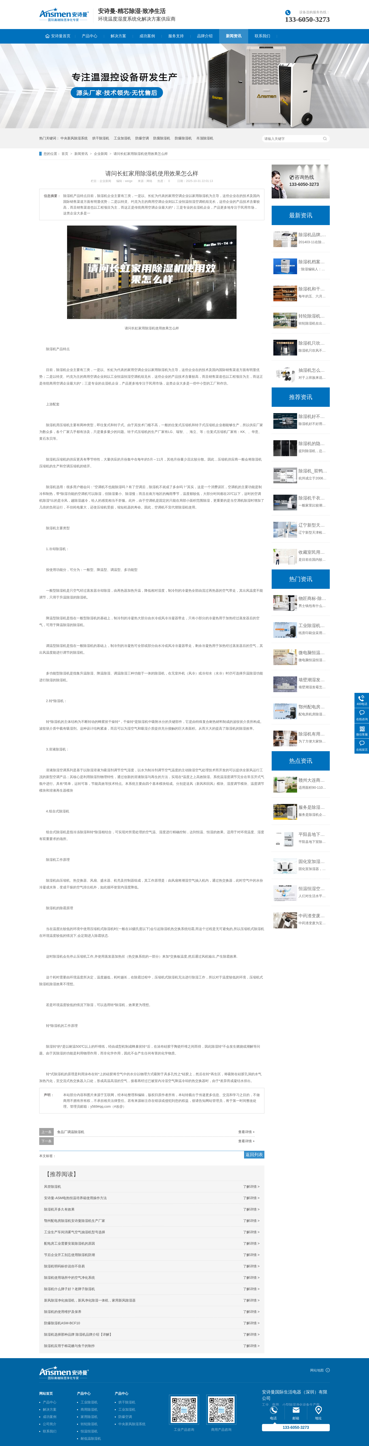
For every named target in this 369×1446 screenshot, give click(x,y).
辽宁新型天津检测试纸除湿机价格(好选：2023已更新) (313, 525)
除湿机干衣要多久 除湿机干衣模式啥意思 (313, 498)
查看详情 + (246, 1132)
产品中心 (89, 36)
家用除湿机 (89, 1417)
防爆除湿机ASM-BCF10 (62, 1323)
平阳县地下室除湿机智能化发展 (313, 834)
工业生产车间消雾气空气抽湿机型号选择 (74, 1232)
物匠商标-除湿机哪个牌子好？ (313, 598)
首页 (65, 154)
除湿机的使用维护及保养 (62, 1312)
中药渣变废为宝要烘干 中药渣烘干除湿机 (313, 915)
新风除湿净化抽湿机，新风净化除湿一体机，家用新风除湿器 (90, 1300)
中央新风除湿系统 (74, 138)
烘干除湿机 (100, 138)
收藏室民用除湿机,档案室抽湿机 (313, 552)
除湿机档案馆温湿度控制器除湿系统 (313, 261)
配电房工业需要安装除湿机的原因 (69, 1243)
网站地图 (317, 1370)
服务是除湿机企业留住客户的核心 (313, 807)
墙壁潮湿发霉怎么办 (313, 679)
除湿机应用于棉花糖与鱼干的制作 (69, 1346)
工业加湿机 (122, 138)
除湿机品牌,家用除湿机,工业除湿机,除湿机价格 (313, 234)
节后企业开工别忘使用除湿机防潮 (69, 1255)
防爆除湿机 (183, 138)
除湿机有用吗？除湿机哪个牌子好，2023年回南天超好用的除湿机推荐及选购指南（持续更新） (313, 734)
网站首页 (46, 1393)
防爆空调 (142, 138)
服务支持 (176, 36)
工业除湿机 (89, 1402)
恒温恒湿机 (89, 1431)
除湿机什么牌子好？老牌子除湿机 (69, 1289)
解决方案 (118, 36)
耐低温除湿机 (91, 1438)
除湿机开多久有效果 (59, 1209)
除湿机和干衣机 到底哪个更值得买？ (313, 289)
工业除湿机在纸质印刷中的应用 (313, 625)
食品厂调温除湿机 (70, 1132)
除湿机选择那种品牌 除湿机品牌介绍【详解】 (78, 1334)
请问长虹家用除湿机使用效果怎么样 (141, 154)
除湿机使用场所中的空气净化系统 (69, 1277)
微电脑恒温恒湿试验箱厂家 (313, 652)
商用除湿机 (89, 1409)
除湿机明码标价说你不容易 (64, 1266)
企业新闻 (101, 154)
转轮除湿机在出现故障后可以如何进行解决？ (313, 316)
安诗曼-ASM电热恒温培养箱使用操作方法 (75, 1198)
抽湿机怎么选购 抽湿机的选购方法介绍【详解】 (313, 370)
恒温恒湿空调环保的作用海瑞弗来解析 (313, 888)
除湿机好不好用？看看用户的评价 (313, 416)
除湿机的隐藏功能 (313, 443)
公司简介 (49, 1424)
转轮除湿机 (89, 1424)
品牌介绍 (205, 36)
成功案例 (147, 36)
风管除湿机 (52, 1187)
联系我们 (262, 36)
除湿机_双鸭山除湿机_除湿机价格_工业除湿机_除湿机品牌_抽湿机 (313, 471)
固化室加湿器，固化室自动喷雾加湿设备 (313, 861)
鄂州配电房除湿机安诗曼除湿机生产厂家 (74, 1221)
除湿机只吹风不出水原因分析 (313, 343)
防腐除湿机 (161, 138)
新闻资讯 (233, 36)
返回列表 (254, 1154)
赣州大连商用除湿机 (313, 780)
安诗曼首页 (60, 36)
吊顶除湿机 (204, 138)
